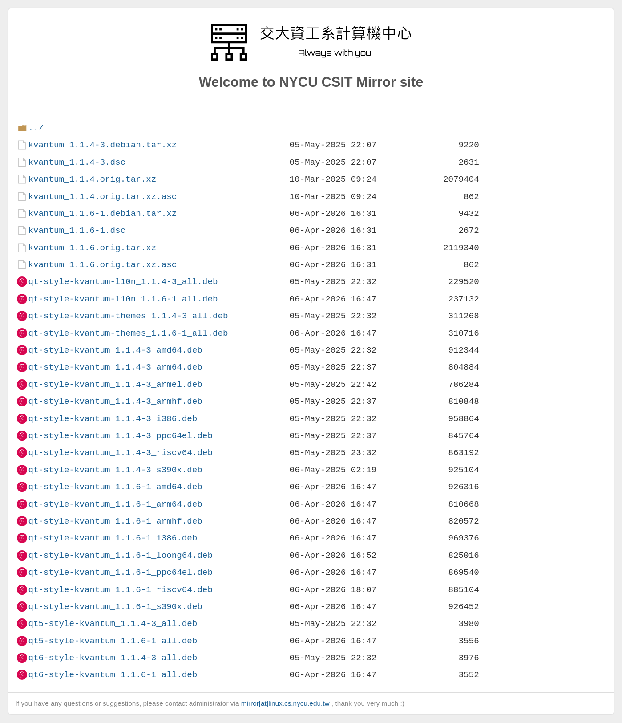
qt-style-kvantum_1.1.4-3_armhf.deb (115, 401)
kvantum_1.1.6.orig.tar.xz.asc (102, 265)
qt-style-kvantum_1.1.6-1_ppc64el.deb (120, 572)
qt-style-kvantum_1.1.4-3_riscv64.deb (120, 453)
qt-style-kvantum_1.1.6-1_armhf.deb (115, 521)
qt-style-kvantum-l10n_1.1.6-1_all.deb (123, 299)
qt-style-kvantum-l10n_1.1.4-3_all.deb (123, 282)
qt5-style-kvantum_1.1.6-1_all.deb (112, 641)
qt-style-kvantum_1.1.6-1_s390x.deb (115, 607)
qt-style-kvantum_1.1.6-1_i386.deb (112, 538)
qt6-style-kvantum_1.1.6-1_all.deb (112, 675)
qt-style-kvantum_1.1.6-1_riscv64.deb (120, 590)
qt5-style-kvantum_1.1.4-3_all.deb (112, 623)
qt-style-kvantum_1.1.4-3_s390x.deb (115, 470)
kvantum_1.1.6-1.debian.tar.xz (102, 213)
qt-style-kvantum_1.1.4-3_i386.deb (112, 419)
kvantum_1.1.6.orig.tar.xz (92, 248)
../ (36, 128)
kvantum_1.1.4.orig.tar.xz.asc (102, 197)
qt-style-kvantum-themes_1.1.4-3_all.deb (128, 316)
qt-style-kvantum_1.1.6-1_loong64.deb (120, 555)
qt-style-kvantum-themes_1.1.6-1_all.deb (128, 333)
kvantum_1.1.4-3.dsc (76, 162)
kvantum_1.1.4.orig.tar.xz (92, 179)
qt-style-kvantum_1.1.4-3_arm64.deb (115, 367)
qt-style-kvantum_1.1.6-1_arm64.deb (115, 504)
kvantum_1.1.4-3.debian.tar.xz (102, 145)
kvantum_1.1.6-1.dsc (76, 230)
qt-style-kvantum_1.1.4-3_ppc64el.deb (120, 436)
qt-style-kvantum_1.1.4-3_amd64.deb (115, 350)
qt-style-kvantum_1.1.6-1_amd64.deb (115, 487)
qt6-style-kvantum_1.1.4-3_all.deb (112, 658)
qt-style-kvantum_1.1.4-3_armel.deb (115, 384)
